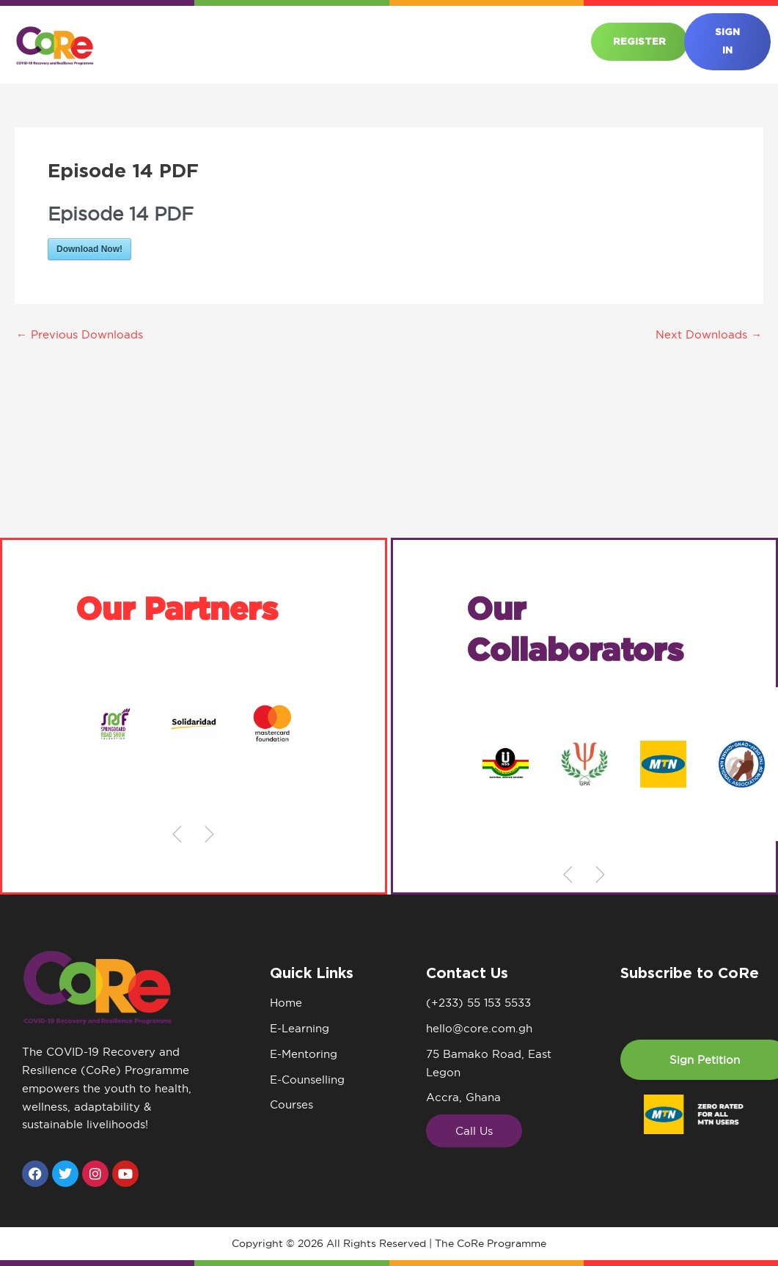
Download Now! (89, 249)
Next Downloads (709, 334)
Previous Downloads (79, 334)
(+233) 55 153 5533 (478, 1002)
